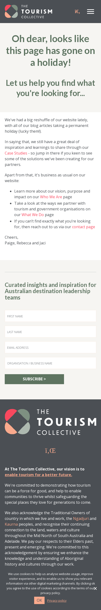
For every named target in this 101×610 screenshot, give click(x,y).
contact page (83, 226)
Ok (39, 600)
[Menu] (90, 12)
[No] (95, 588)
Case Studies (16, 153)
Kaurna (11, 524)
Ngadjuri (81, 518)
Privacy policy (57, 601)
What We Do (33, 214)
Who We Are (51, 196)
